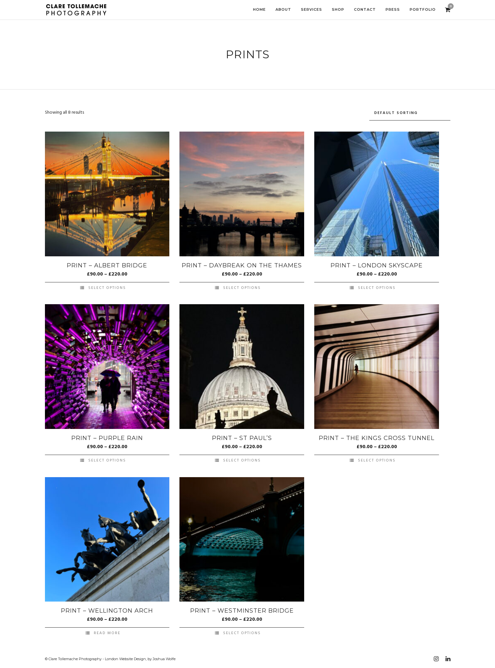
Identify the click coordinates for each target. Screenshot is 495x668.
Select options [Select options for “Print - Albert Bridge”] (107, 288)
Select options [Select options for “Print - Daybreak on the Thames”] (242, 288)
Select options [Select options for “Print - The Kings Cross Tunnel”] (377, 460)
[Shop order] (409, 113)
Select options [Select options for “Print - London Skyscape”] (377, 288)
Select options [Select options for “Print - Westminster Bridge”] (242, 633)
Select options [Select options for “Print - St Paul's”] (242, 460)
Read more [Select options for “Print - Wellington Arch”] (107, 633)
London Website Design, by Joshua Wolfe (140, 659)
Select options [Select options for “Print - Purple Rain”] (107, 460)
